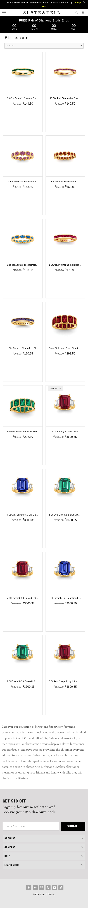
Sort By (44, 45)
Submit (73, 826)
